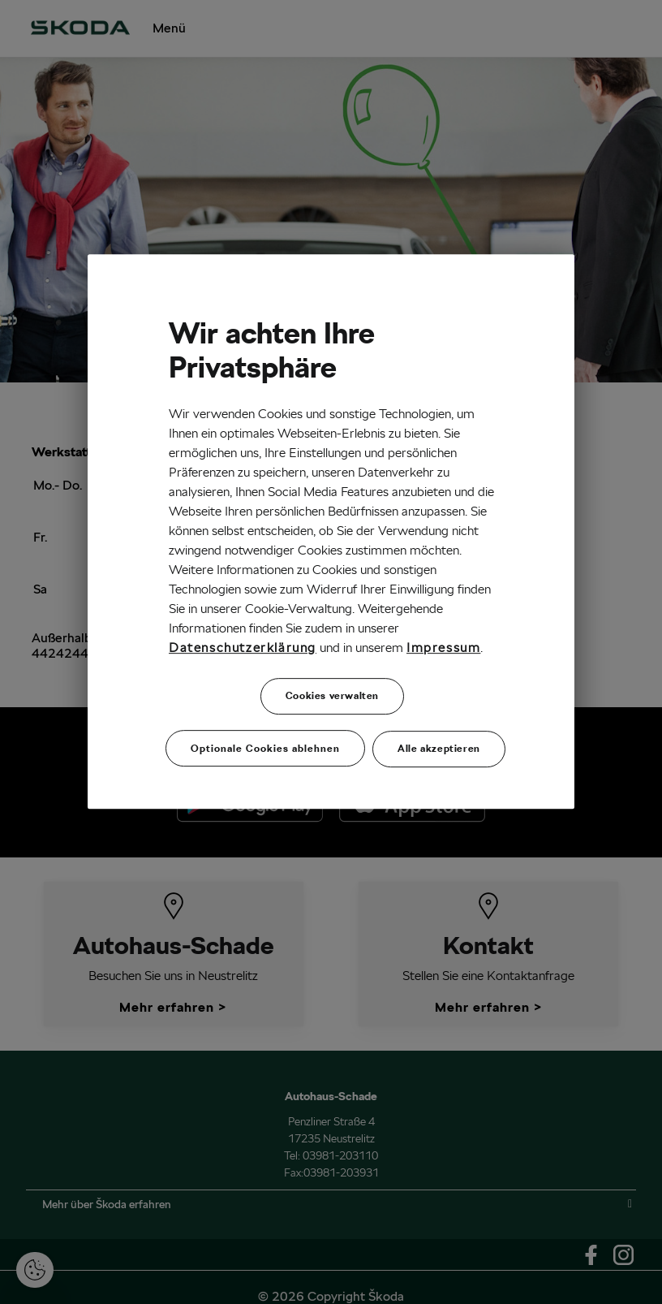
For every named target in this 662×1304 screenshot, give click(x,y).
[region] (331, 530)
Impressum (443, 648)
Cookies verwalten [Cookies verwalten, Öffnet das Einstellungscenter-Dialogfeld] (332, 696)
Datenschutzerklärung (242, 648)
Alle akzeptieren (439, 747)
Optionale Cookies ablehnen (265, 747)
